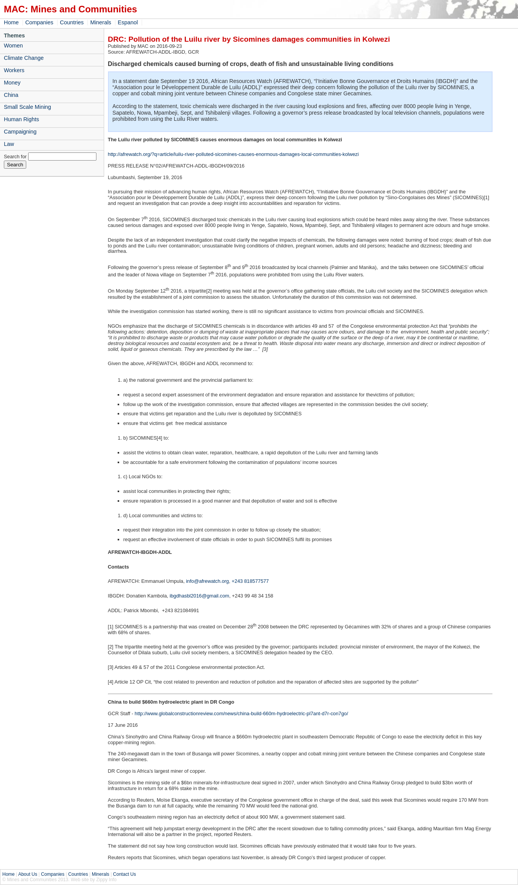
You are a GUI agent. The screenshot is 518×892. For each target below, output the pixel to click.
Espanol (128, 22)
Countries (72, 22)
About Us (27, 874)
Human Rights (21, 119)
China (11, 95)
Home (11, 22)
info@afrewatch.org (207, 581)
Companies (39, 22)
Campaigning (20, 132)
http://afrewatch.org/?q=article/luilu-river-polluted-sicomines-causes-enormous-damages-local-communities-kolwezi (233, 154)
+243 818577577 (250, 581)
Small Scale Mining (27, 107)
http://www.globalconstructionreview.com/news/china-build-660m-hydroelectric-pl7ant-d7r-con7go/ (241, 713)
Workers (14, 70)
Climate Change (24, 58)
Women (13, 45)
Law (9, 144)
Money (12, 83)
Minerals (100, 22)
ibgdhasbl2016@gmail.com (199, 596)
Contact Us (124, 874)
